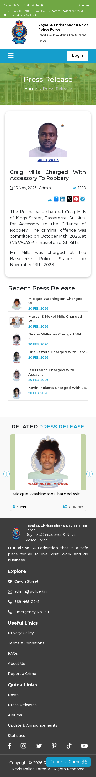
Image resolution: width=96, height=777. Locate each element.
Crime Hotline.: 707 (46, 11)
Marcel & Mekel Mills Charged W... (55, 318)
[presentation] (6, 474)
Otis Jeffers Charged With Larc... (58, 352)
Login (77, 55)
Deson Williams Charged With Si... (56, 336)
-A (87, 5)
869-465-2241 (73, 11)
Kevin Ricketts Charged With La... (58, 388)
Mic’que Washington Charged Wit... (55, 300)
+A (78, 5)
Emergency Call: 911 (17, 11)
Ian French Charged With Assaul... (51, 372)
